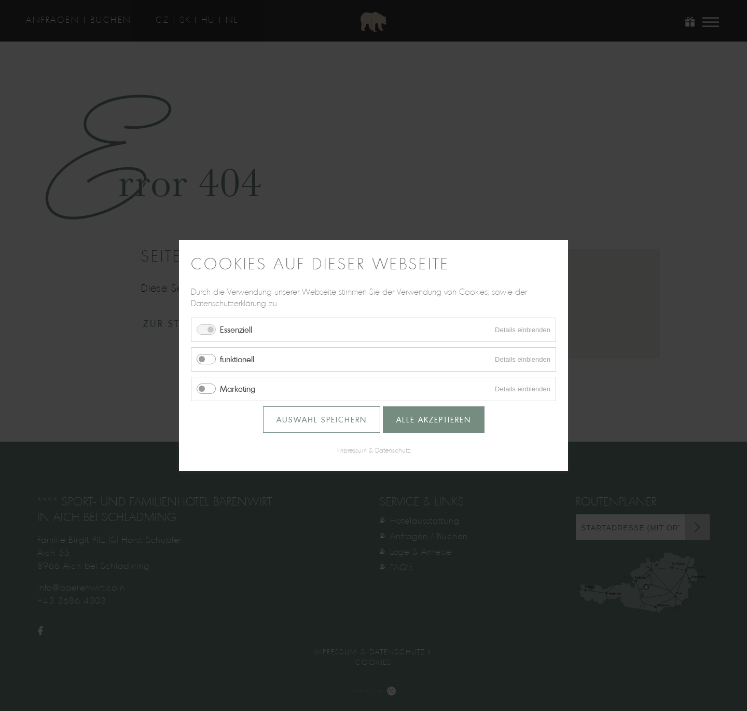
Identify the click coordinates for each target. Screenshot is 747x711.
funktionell (237, 359)
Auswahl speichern (321, 420)
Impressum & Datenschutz (373, 450)
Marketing (237, 389)
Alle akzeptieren (433, 420)
